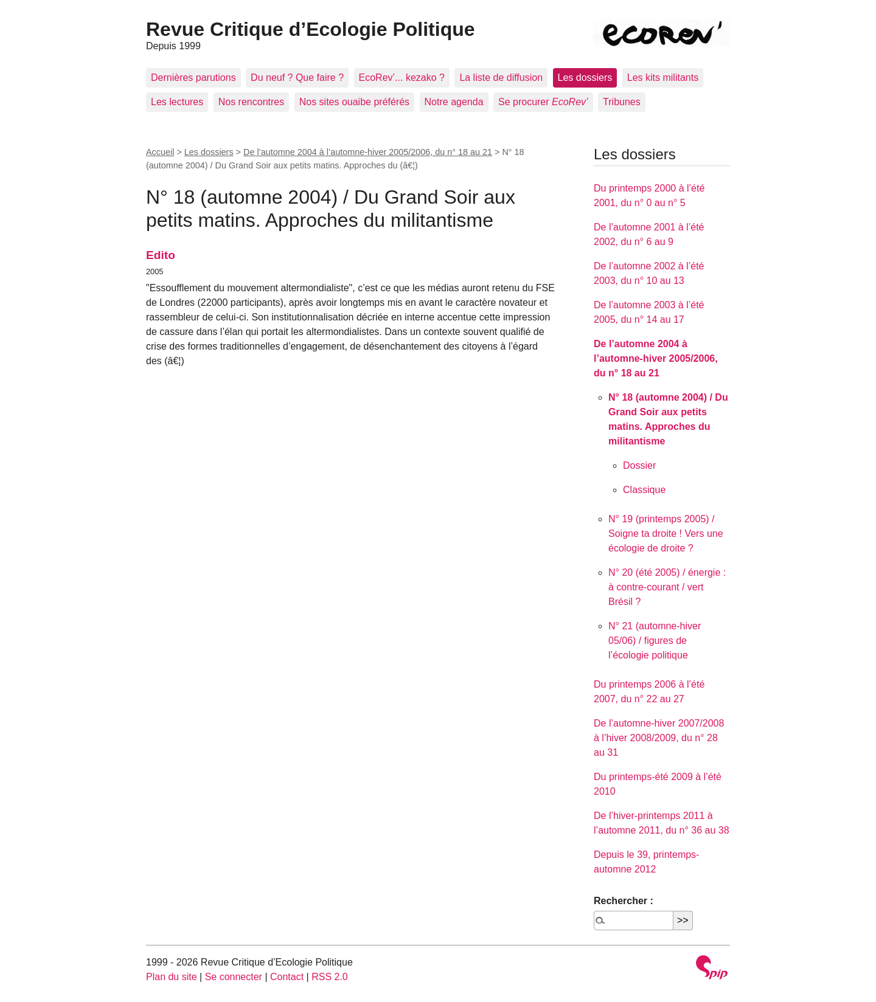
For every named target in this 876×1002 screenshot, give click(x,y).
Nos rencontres (251, 102)
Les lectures (177, 102)
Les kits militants (662, 77)
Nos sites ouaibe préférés (354, 102)
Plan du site (171, 977)
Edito (160, 255)
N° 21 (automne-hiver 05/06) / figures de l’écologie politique (654, 640)
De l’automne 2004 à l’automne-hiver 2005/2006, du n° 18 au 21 (367, 152)
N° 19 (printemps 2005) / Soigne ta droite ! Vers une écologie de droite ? (665, 533)
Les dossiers (585, 77)
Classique (644, 490)
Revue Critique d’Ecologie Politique (310, 29)
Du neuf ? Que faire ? (297, 77)
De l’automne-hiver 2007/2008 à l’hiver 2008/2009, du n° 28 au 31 (659, 738)
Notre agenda (454, 102)
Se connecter (233, 977)
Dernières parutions (193, 77)
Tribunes (622, 102)
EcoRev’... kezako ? (402, 77)
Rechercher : (623, 901)
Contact (287, 977)
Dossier (639, 465)
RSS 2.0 (329, 977)
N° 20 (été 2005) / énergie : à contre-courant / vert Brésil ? (667, 587)
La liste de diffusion (501, 77)
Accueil (160, 152)
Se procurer (543, 102)
